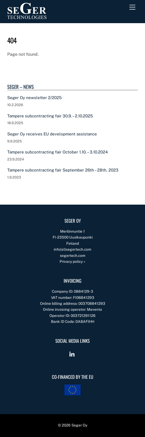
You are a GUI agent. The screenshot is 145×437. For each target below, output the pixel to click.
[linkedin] (72, 353)
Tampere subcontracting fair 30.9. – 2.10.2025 (50, 116)
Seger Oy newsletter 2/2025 (34, 97)
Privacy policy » (72, 261)
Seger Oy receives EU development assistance (52, 134)
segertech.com (72, 255)
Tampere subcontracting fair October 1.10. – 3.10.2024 (57, 152)
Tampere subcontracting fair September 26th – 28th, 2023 (62, 170)
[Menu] (132, 7)
